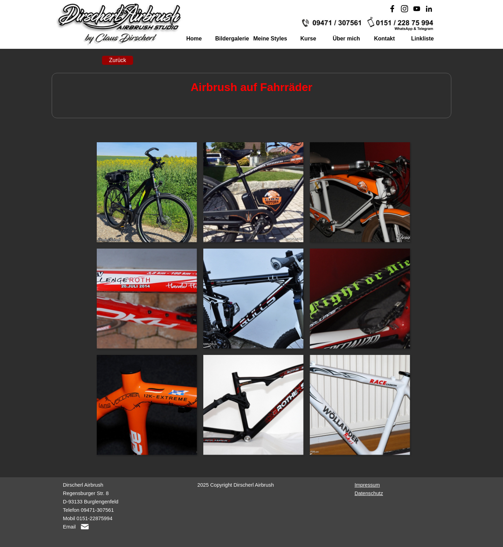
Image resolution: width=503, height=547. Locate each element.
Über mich (346, 38)
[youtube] (416, 8)
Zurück (117, 60)
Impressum (367, 485)
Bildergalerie (232, 38)
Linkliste (422, 38)
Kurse (308, 38)
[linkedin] (429, 8)
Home (194, 38)
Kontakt (384, 38)
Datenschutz (369, 493)
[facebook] (392, 8)
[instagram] (404, 8)
